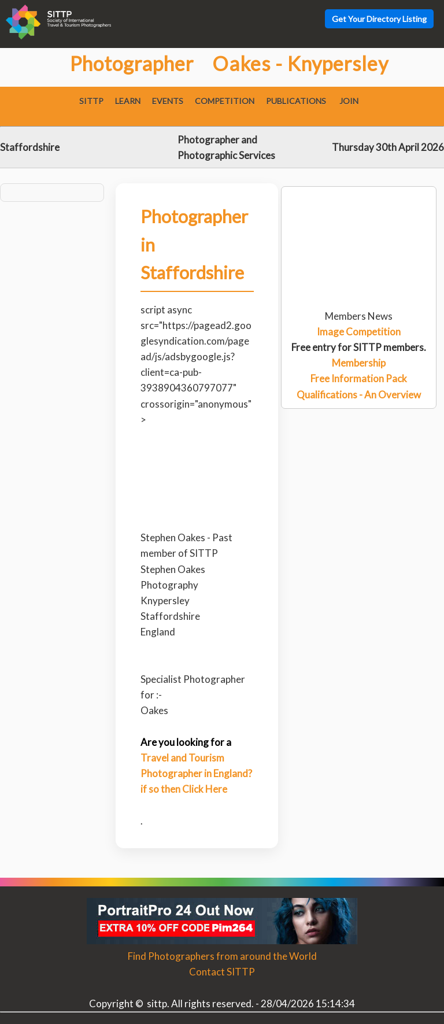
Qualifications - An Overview (359, 395)
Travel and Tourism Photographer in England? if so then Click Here (196, 773)
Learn (127, 101)
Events (167, 101)
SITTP (91, 101)
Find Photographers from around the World (222, 956)
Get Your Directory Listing (379, 19)
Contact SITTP (222, 972)
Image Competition (359, 332)
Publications (296, 101)
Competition (224, 101)
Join (348, 101)
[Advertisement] (358, 233)
